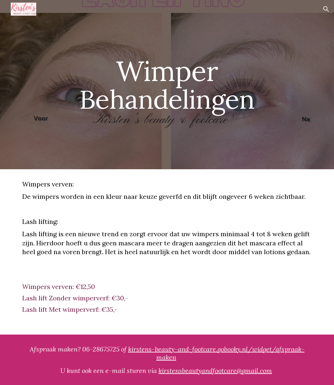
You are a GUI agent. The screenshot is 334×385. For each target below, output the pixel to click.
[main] (167, 84)
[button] (326, 9)
